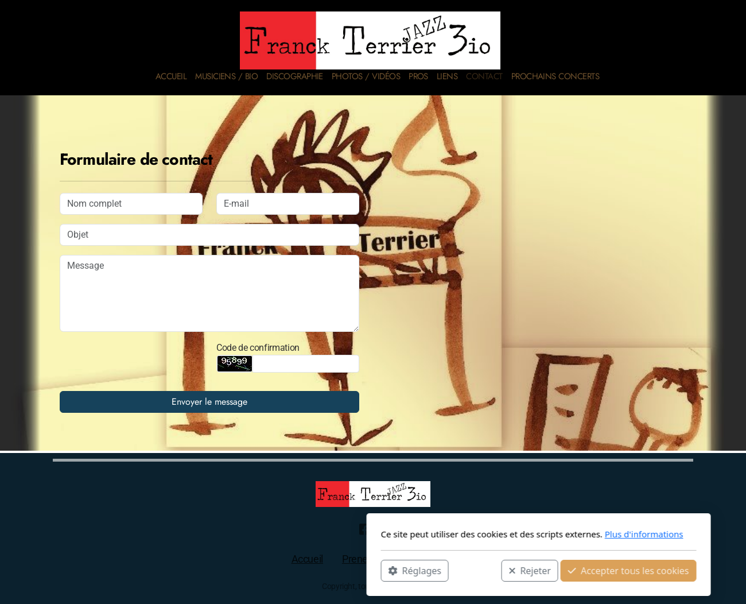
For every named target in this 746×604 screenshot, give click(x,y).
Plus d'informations (478, 534)
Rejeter (364, 570)
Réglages (249, 570)
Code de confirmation (258, 347)
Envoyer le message (209, 401)
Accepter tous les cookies (462, 570)
